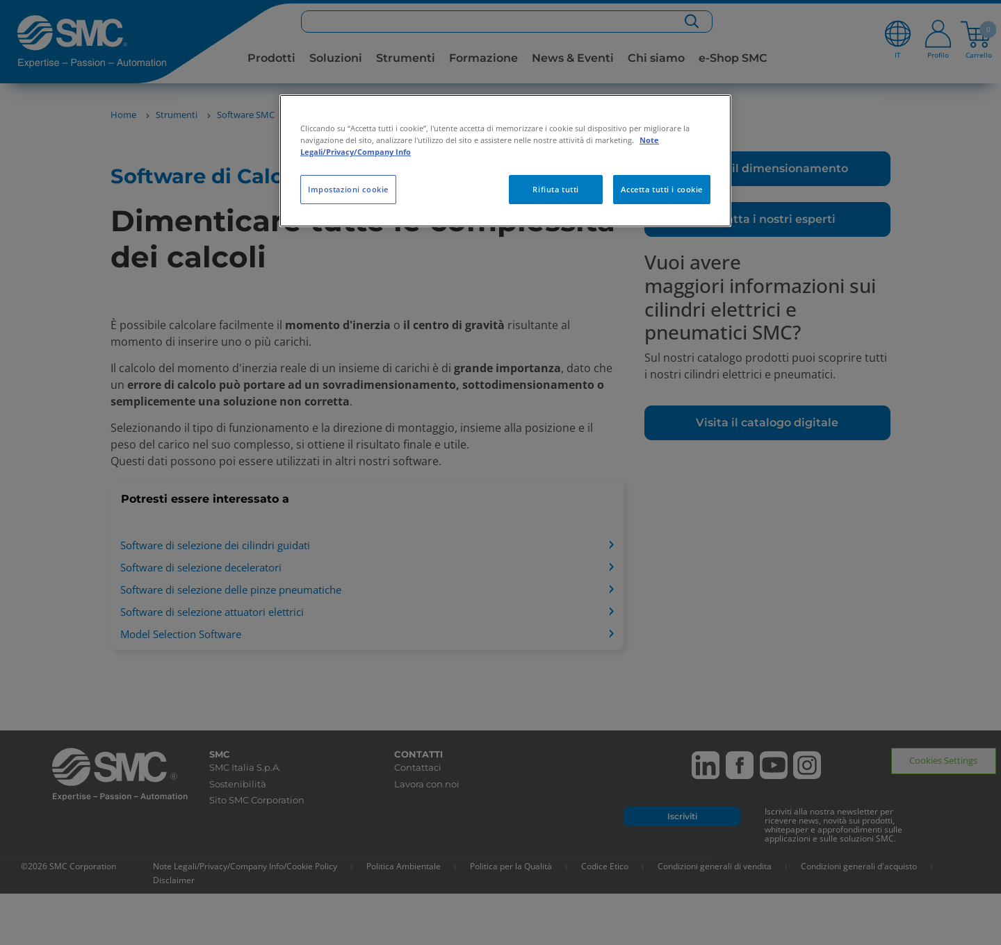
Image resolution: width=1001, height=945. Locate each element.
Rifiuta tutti (555, 189)
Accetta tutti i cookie (662, 189)
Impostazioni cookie (348, 189)
